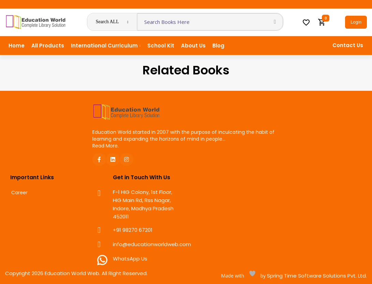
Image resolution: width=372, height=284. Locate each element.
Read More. (105, 145)
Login (356, 22)
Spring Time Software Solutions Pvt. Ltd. (316, 275)
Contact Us (347, 45)
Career (19, 192)
